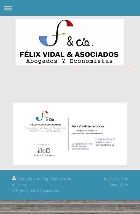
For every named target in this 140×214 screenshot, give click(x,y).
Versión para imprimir (35, 179)
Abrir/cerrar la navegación (70, 7)
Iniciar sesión (116, 179)
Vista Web (119, 184)
